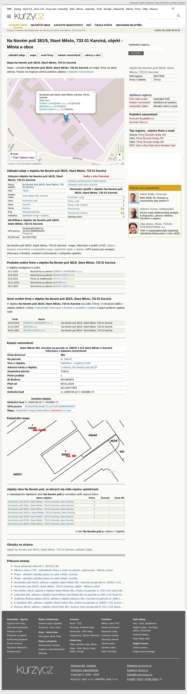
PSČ (88, 25)
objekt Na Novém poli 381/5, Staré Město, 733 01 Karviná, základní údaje (49, 549)
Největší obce (41, 25)
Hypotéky (90, 9)
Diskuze (154, 9)
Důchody (42, 653)
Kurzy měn (51, 9)
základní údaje (16, 55)
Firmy (141, 134)
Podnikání (106, 619)
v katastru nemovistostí (80, 71)
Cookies (91, 665)
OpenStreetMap (24, 164)
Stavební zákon (108, 647)
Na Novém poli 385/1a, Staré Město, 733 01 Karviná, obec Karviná (41, 512)
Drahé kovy (75, 640)
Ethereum (94, 635)
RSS (140, 679)
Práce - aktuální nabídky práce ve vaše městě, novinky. (46, 574)
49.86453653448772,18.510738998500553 (50, 406)
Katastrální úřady (109, 631)
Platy (58, 636)
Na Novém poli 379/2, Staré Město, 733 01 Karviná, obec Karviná (41, 520)
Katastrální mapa (25, 410)
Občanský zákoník (109, 639)
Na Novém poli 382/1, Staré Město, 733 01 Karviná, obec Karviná (41, 505)
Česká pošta (103, 25)
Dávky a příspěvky (47, 641)
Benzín (86, 648)
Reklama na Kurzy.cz (139, 665)
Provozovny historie (77, 213)
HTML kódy (151, 679)
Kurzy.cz (10, 30)
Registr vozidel (140, 627)
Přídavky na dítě (14, 631)
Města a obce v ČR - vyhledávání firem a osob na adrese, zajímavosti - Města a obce (63, 570)
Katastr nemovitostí (139, 102)
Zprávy (17, 9)
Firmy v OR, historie (78, 205)
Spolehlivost (151, 623)
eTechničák (145, 630)
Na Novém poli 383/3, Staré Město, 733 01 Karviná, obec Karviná (41, 509)
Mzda (52, 636)
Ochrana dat (78, 665)
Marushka (43, 410)
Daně (103, 651)
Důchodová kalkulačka (17, 627)
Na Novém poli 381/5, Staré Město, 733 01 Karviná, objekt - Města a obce (57, 586)
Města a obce (107, 623)
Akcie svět (39, 9)
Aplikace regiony (140, 95)
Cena (141, 623)
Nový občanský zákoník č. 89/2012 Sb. (36, 566)
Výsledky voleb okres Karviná (82, 184)
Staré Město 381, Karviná (35, 195)
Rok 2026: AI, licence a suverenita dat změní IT (154, 199)
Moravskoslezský (31, 212)
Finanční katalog (140, 634)
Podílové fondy (87, 627)
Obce (139, 145)
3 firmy (157, 79)
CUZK (87, 363)
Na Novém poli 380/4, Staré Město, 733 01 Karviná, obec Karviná (41, 524)
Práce (138, 9)
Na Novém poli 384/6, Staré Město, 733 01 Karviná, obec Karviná (41, 516)
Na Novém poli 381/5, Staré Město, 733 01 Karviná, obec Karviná (41, 501)
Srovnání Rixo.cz (138, 122)
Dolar (57, 627)
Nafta (92, 648)
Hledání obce (18, 25)
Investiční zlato (82, 644)
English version (140, 643)
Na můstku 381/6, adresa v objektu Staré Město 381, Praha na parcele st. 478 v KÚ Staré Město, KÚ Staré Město (69, 590)
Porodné (56, 645)
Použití (131, 679)
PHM (79, 648)
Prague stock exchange (144, 651)
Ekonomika (75, 631)
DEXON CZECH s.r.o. (49, 109)
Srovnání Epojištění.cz (141, 118)
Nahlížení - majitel (71, 363)
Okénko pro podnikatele (144, 187)
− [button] (119, 160)
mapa (33, 55)
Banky (41, 619)
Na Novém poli (29, 200)
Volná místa (51, 632)
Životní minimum (14, 643)
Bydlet (174, 3)
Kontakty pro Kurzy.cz (139, 674)
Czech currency (140, 647)
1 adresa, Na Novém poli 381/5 (79, 367)
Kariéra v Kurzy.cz (137, 670)
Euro (52, 627)
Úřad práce (43, 636)
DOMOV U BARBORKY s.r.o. (53, 103)
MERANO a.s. (46, 106)
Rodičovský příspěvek (17, 639)
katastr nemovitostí (69, 55)
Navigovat (27, 233)
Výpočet (24, 619)
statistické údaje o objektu (69, 249)
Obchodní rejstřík (137, 3)
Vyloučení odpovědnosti (84, 670)
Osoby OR (160, 134)
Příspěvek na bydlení (17, 635)
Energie (108, 9)
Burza (72, 623)
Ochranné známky (109, 635)
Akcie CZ (27, 9)
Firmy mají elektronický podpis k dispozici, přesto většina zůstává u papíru (159, 215)
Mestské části (168, 145)
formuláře (111, 651)
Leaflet (11, 164)
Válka (145, 9)
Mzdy (90, 631)
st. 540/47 (66, 359)
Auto (135, 623)
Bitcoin (80, 9)
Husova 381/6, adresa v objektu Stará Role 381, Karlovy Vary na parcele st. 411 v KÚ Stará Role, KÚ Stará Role (69, 606)
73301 (25, 190)
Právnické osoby (76, 197)
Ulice (145, 145)
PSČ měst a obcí (138, 99)
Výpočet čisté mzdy (16, 623)
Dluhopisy (74, 627)
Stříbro (94, 644)
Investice (74, 619)
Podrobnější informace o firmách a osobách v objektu (65, 307)
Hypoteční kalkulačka (17, 647)
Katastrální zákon (138, 106)
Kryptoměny (75, 635)
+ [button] (119, 155)
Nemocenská (44, 645)
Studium (181, 3)
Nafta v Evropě (77, 651)
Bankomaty (52, 619)
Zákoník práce (108, 643)
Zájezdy (149, 3)
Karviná (26, 204)
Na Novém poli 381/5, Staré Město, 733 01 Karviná (62, 30)
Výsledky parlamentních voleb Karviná (87, 181)
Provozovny (74, 208)
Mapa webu (144, 638)
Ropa (72, 648)
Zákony (129, 9)
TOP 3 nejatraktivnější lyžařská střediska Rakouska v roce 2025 (160, 232)
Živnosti (149, 134)
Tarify (99, 9)
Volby (135, 638)
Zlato (72, 9)
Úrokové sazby (45, 623)
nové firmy (47, 55)
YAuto (157, 3)
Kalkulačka (118, 9)
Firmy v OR (73, 201)
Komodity (63, 9)
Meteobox (165, 3)
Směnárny (43, 627)
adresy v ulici (93, 55)
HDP (84, 631)
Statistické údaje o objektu (35, 215)
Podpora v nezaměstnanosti (51, 649)
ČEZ (79, 623)
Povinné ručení (14, 651)
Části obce (154, 145)
